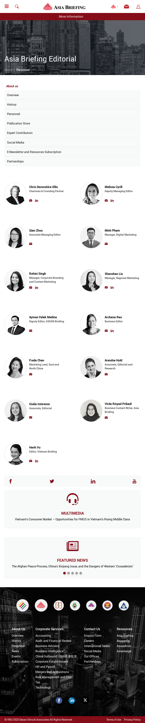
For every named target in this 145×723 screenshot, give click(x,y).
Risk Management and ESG (53, 677)
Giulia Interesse (47, 408)
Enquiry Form (92, 636)
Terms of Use (113, 719)
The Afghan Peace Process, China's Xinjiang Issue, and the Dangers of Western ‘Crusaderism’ (72, 566)
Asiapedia (123, 641)
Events (16, 656)
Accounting (43, 636)
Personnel (13, 114)
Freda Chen (47, 364)
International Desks (97, 646)
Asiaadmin (124, 646)
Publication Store (18, 123)
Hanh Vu (47, 451)
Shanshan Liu (123, 277)
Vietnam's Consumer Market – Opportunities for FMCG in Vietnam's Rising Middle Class (72, 519)
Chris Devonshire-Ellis (47, 191)
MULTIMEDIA (72, 513)
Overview (13, 95)
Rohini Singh (47, 278)
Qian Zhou (47, 234)
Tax (37, 682)
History (11, 104)
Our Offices (91, 656)
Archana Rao (123, 321)
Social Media (15, 142)
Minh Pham (123, 234)
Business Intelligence (49, 651)
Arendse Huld (123, 364)
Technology (43, 687)
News (15, 651)
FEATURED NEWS (72, 560)
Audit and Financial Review (53, 641)
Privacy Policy (132, 719)
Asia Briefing (125, 636)
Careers (89, 641)
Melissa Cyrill (123, 191)
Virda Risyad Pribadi (123, 408)
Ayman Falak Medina (47, 321)
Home (8, 70)
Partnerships (15, 161)
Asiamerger (124, 651)
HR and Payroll (45, 667)
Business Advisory (47, 646)
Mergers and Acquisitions (52, 672)
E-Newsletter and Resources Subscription (34, 152)
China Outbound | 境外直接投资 (56, 656)
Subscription (20, 661)
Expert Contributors (20, 133)
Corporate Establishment (51, 661)
